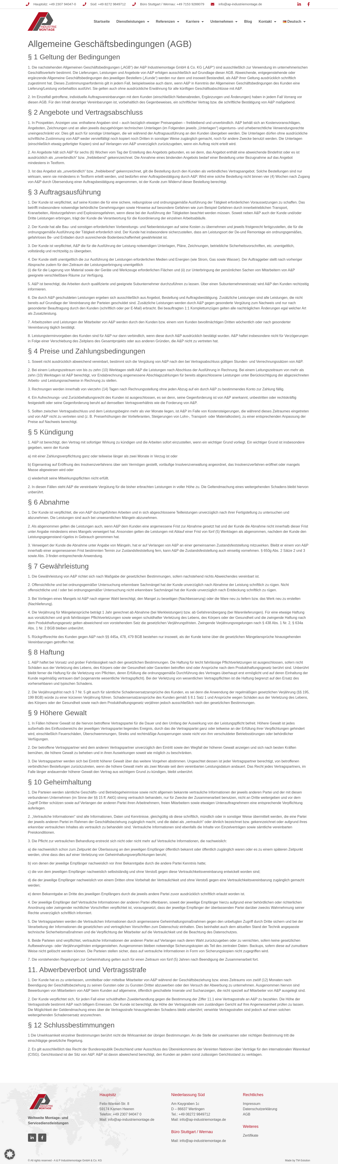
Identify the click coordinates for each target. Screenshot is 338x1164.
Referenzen (167, 22)
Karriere (195, 22)
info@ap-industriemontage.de (131, 1119)
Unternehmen (223, 22)
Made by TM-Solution (297, 1160)
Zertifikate (250, 1135)
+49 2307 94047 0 (127, 1114)
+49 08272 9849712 (194, 1114)
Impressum (251, 1104)
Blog (248, 21)
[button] (9, 1154)
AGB (246, 1114)
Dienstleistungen (132, 22)
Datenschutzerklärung (260, 1109)
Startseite (102, 21)
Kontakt (267, 22)
